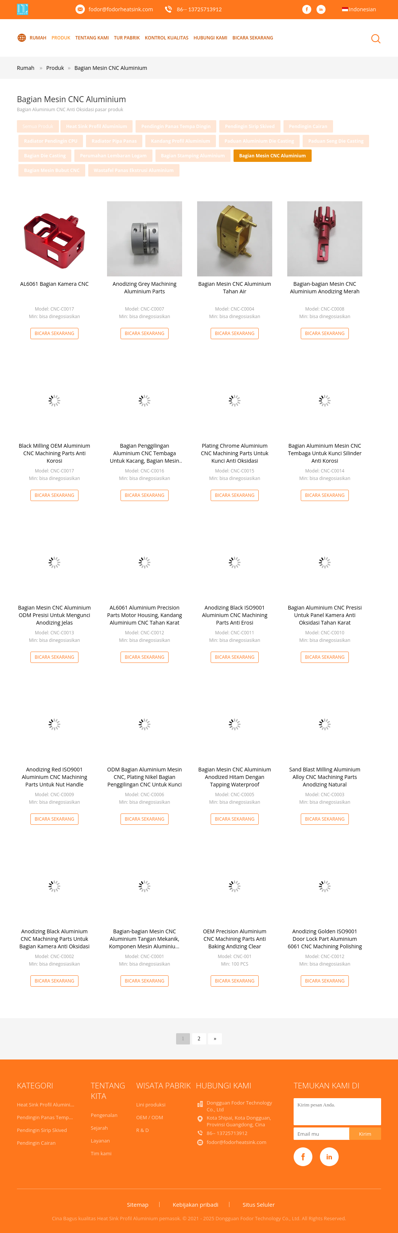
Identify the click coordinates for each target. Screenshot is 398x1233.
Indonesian (362, 9)
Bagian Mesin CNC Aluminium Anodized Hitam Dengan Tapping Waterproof (234, 777)
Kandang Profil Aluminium (180, 141)
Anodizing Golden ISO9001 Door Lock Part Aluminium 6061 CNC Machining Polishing (325, 939)
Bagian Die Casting (45, 155)
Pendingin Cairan (308, 126)
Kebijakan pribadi (196, 1204)
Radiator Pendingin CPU (50, 141)
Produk (60, 38)
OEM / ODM (149, 1117)
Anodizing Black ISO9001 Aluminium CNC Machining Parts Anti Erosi (234, 615)
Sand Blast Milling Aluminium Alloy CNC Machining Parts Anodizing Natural (324, 777)
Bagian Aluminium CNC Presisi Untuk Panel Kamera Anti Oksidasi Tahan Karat (325, 615)
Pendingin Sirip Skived (249, 126)
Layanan (100, 1140)
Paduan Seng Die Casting (335, 141)
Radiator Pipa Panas (114, 141)
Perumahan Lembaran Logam (113, 155)
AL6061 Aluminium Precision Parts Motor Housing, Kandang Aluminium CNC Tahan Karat (144, 615)
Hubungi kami (211, 38)
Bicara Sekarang (252, 38)
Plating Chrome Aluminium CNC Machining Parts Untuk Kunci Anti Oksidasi (234, 453)
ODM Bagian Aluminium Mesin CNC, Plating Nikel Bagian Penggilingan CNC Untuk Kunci (144, 777)
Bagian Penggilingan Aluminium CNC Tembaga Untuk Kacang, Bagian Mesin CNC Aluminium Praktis (144, 457)
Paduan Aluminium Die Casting (259, 141)
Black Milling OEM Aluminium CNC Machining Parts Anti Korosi (54, 453)
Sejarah (99, 1127)
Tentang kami (92, 38)
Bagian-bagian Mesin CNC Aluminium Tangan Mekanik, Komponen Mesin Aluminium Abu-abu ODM (144, 942)
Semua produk (38, 126)
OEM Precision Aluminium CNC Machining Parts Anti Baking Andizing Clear (234, 939)
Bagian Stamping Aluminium (193, 155)
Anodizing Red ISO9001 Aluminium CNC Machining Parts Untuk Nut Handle (54, 777)
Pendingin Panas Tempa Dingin (176, 126)
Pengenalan (104, 1115)
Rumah (32, 38)
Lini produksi (151, 1104)
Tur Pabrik (127, 38)
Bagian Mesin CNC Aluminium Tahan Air (234, 287)
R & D (142, 1130)
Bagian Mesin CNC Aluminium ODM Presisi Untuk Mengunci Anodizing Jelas (54, 615)
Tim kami (101, 1153)
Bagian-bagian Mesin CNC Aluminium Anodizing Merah (324, 287)
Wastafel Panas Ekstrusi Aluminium (134, 170)
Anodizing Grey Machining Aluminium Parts (144, 287)
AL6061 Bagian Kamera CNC (54, 283)
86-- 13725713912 (199, 9)
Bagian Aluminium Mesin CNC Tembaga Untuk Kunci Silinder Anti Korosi (325, 453)
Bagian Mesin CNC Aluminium (110, 67)
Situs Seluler (259, 1204)
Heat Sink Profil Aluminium (96, 126)
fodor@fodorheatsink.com (121, 9)
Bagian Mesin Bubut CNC (52, 170)
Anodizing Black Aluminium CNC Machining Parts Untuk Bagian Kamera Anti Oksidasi (55, 939)
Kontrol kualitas (166, 38)
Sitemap (137, 1204)
